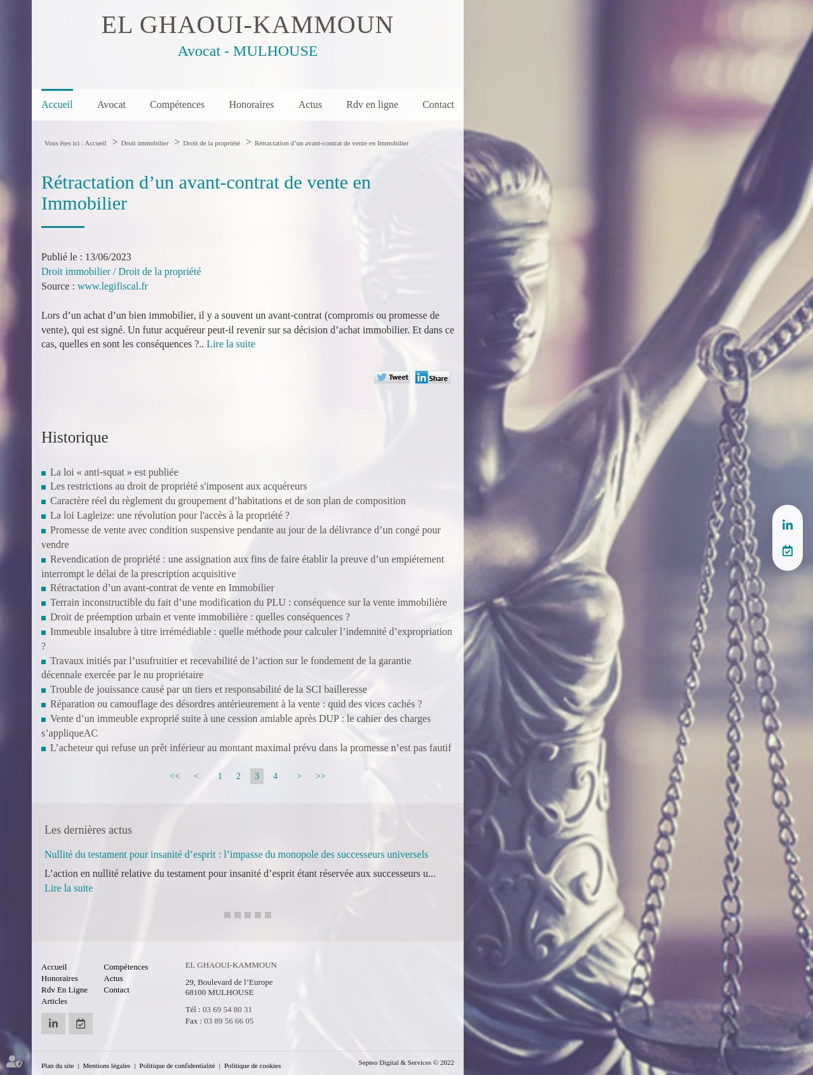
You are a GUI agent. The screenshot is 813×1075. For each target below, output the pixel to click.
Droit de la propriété (211, 143)
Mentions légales (107, 1065)
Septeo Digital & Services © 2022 (406, 1062)
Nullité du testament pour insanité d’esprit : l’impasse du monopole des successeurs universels (236, 854)
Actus (310, 104)
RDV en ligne (787, 550)
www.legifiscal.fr (112, 286)
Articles (54, 1001)
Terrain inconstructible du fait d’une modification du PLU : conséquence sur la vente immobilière (248, 602)
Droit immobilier (144, 143)
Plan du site (57, 1065)
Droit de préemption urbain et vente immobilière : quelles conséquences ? (200, 616)
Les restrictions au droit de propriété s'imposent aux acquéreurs (178, 486)
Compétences (177, 104)
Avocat (111, 104)
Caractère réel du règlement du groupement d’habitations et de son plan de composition (228, 500)
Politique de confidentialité (177, 1065)
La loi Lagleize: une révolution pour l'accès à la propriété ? (170, 515)
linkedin (787, 525)
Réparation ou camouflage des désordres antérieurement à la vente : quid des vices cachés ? (236, 703)
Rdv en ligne (372, 104)
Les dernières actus (88, 830)
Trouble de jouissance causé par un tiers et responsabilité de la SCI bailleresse (208, 689)
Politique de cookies (252, 1065)
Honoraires (251, 104)
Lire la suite (230, 343)
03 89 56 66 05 (228, 1020)
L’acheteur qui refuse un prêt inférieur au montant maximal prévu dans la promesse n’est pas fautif (251, 747)
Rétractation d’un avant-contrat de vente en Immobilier (332, 143)
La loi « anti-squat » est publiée (114, 472)
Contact (438, 104)
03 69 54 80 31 (227, 1009)
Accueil (57, 104)
